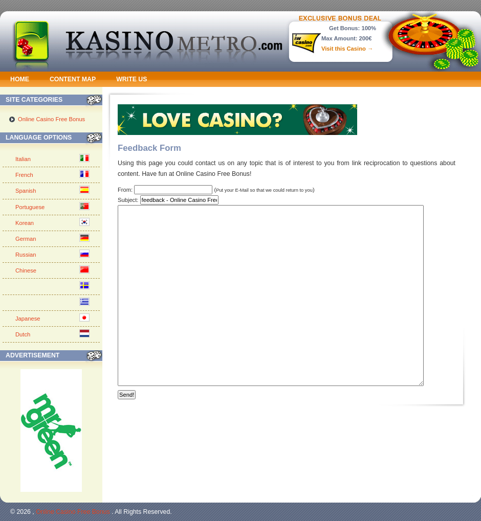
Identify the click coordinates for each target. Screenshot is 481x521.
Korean (24, 223)
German (25, 239)
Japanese (27, 318)
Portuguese (30, 207)
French (24, 175)
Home (19, 79)
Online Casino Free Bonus (51, 119)
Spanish (25, 191)
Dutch (22, 334)
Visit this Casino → (347, 49)
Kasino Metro (174, 40)
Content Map (73, 79)
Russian (25, 255)
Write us (131, 79)
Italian (23, 159)
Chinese (25, 270)
